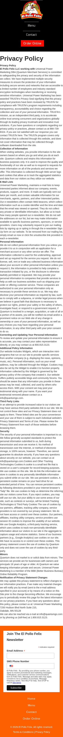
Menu (31, 26)
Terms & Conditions (23, 732)
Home (31, 698)
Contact (31, 35)
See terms (17, 683)
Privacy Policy (42, 732)
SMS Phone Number (18, 661)
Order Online (32, 43)
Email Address (16, 650)
